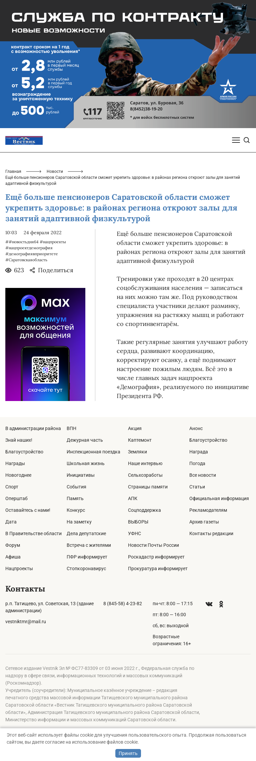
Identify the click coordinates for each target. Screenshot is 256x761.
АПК (132, 498)
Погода (197, 463)
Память (75, 498)
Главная (13, 171)
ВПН (71, 428)
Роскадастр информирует (156, 556)
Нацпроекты (19, 568)
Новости (55, 171)
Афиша (13, 556)
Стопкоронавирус (86, 568)
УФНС (134, 533)
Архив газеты (204, 521)
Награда (198, 451)
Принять (128, 753)
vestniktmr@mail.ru (25, 621)
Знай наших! (18, 440)
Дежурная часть (85, 440)
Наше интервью (145, 463)
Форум (12, 545)
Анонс (196, 428)
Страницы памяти (148, 486)
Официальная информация (219, 498)
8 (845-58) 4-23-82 (122, 603)
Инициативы (81, 475)
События (76, 486)
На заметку (79, 521)
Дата (11, 521)
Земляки (137, 451)
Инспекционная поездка (93, 451)
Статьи (197, 486)
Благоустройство (24, 451)
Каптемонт (140, 440)
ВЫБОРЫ (138, 521)
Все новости (202, 475)
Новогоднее (18, 475)
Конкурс (76, 510)
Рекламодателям (208, 510)
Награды (15, 463)
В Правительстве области (33, 533)
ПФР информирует (87, 556)
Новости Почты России (153, 545)
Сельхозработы (145, 475)
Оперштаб (16, 498)
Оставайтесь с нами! (27, 510)
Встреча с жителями (89, 545)
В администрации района (33, 428)
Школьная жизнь (86, 463)
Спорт (11, 486)
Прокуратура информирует (158, 568)
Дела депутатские (86, 533)
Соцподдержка (144, 510)
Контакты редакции (211, 533)
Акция (135, 428)
